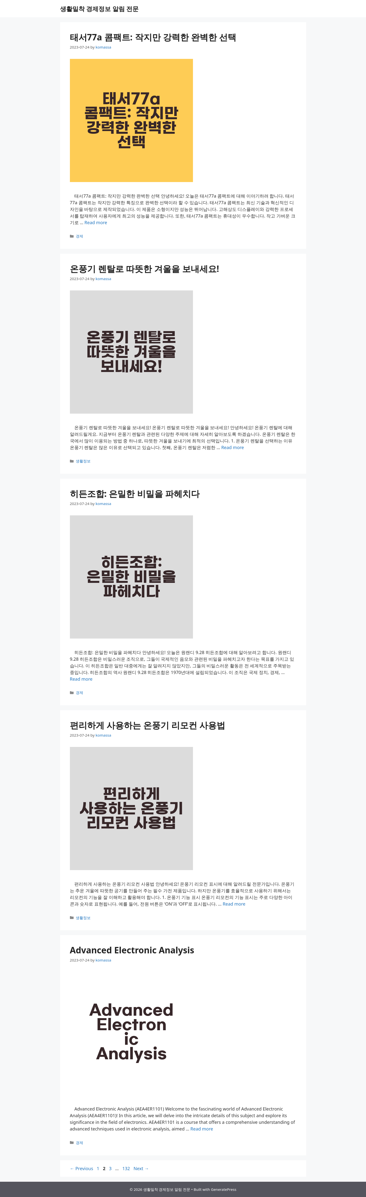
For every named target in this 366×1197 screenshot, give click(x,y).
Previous (81, 1168)
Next (141, 1168)
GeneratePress (223, 1189)
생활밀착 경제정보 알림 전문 (99, 8)
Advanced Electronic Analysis (132, 950)
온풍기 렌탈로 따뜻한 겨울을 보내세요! (144, 268)
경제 (79, 236)
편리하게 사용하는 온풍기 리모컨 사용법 (147, 725)
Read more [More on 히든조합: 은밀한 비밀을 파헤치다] (81, 679)
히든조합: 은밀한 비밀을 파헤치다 (135, 493)
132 (126, 1168)
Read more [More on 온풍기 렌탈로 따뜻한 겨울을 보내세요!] (232, 447)
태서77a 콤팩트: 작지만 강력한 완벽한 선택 (153, 37)
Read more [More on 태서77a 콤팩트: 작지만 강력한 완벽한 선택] (95, 222)
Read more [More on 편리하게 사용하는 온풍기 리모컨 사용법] (234, 904)
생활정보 (83, 460)
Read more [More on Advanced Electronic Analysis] (202, 1129)
